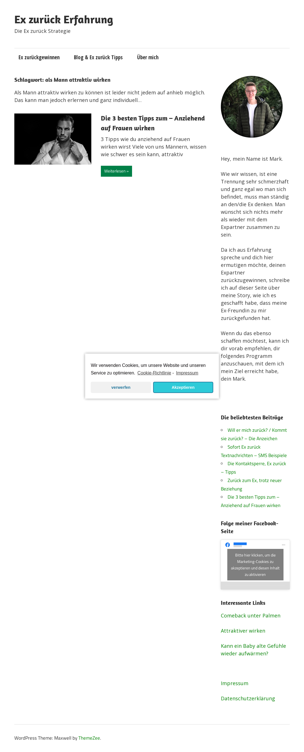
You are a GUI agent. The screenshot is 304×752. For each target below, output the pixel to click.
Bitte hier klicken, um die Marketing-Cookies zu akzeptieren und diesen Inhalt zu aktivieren (255, 564)
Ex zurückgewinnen (39, 57)
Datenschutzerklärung (248, 698)
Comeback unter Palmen (250, 615)
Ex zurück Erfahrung (63, 19)
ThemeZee (89, 738)
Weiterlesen (115, 171)
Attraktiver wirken (243, 630)
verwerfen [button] (120, 387)
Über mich (147, 57)
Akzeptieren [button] (183, 387)
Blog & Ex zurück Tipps (98, 57)
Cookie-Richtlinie (154, 373)
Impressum (234, 683)
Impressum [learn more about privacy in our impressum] (187, 373)
